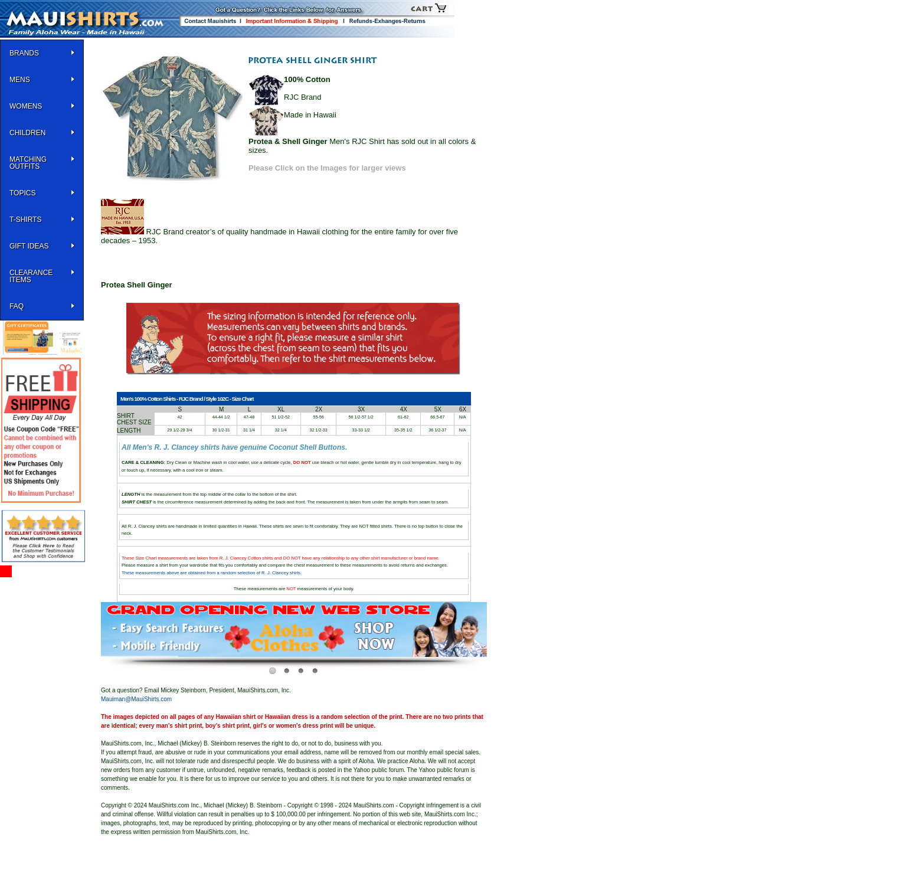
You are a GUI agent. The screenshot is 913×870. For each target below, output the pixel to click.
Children (27, 133)
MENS (19, 80)
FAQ (16, 306)
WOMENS (25, 106)
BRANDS (24, 53)
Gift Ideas (28, 246)
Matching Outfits (28, 163)
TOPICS (22, 193)
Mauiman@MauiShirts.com (136, 699)
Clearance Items (31, 276)
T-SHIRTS (25, 219)
